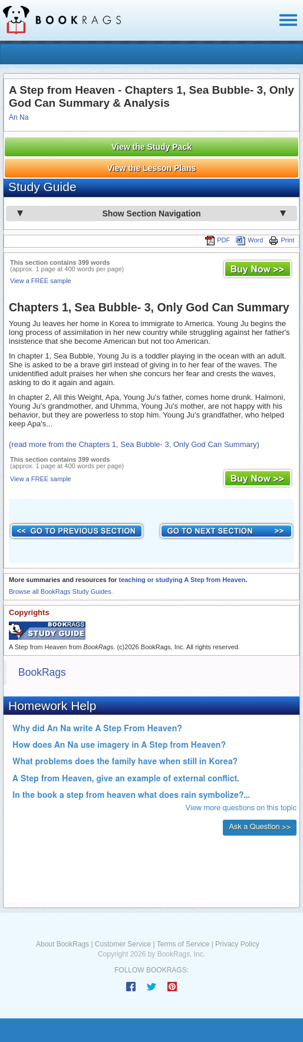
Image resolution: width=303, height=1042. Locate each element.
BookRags (42, 672)
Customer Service (123, 944)
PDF (217, 240)
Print (281, 240)
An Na (18, 117)
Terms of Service (183, 944)
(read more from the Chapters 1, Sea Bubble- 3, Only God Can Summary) (134, 444)
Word (249, 240)
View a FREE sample (40, 280)
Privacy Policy (237, 944)
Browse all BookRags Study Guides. (61, 591)
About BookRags (62, 944)
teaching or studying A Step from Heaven (181, 579)
